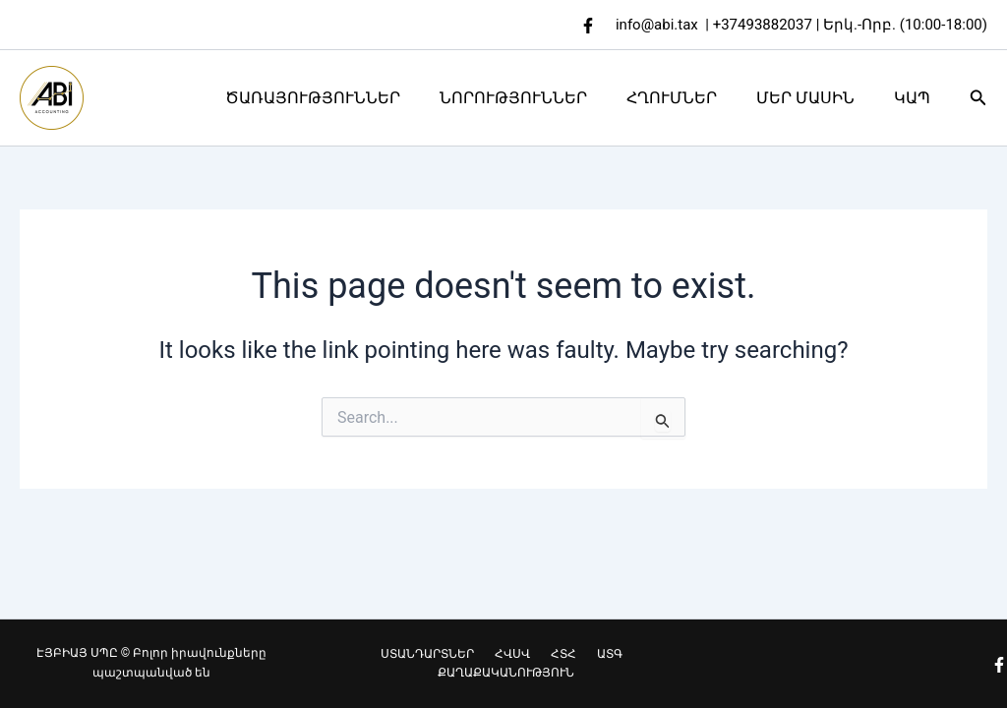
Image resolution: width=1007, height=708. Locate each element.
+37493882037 (762, 24)
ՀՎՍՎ (516, 653)
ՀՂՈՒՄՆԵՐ (691, 97)
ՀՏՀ (558, 653)
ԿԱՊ (916, 97)
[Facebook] (588, 25)
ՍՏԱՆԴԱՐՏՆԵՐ (440, 653)
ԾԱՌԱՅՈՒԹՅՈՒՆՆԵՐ (348, 97)
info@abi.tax (657, 24)
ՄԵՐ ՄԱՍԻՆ (817, 97)
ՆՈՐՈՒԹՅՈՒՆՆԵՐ (541, 97)
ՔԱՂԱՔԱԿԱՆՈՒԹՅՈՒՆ (507, 672)
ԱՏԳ (596, 653)
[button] (978, 98)
